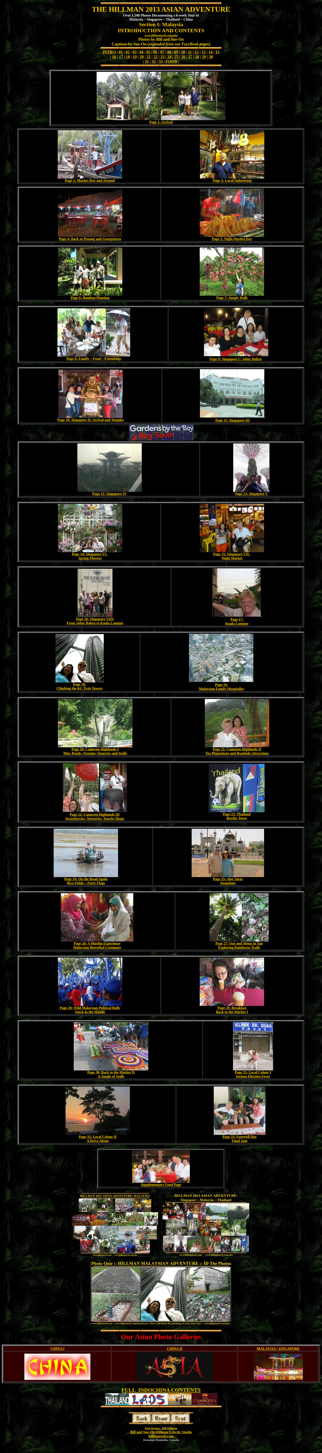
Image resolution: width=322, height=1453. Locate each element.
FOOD (171, 61)
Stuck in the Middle (90, 1012)
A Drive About (98, 1141)
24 (169, 57)
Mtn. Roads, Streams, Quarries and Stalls (95, 753)
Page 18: (79, 684)
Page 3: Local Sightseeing (232, 180)
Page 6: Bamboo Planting (90, 298)
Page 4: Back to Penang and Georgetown (90, 239)
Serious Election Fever (253, 1076)
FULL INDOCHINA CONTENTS (161, 1390)
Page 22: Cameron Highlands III (95, 814)
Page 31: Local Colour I (253, 1072)
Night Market (232, 558)
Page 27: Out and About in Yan (239, 943)
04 (142, 52)
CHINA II (174, 1349)
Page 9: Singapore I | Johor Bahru (236, 359)
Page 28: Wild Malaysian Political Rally (90, 1008)
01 (121, 52)
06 (155, 52)
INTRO (109, 52)
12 (197, 52)
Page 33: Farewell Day (239, 1137)
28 (197, 57)
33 (161, 61)
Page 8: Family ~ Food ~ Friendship (93, 358)
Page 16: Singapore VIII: (95, 619)
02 (128, 52)
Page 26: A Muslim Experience (97, 943)
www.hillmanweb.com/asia (160, 35)
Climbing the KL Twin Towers (80, 688)
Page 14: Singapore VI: (90, 554)
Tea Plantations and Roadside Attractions (237, 753)
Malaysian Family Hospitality (221, 689)
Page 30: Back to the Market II (111, 1072)
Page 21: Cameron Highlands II (237, 749)
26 (183, 57)
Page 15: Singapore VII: (232, 554)
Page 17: (237, 619)
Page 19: (221, 685)
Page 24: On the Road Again (86, 879)
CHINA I (58, 1349)
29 (204, 57)
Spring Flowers (90, 558)
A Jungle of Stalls (111, 1076)
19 (135, 57)
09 (176, 52)
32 (154, 61)
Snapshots (227, 883)
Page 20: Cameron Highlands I (95, 749)
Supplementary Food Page (161, 1185)
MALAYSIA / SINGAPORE (278, 1349)
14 (210, 52)
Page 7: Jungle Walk (232, 298)
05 (148, 52)
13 (203, 52)
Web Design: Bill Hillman (161, 1428)
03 (135, 52)
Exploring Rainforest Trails (239, 947)
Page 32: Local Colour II (98, 1137)
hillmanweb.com (161, 1436)
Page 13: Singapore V (251, 494)
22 (156, 57)
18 (128, 57)
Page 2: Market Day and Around (90, 180)
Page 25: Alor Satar (228, 879)
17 (121, 57)
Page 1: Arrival (161, 122)
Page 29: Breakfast (232, 1008)
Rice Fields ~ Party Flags (86, 883)
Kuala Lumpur (237, 623)
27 (190, 57)
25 (176, 57)
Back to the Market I (232, 1012)
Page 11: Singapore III (232, 420)
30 (211, 57)
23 (162, 57)
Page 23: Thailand (236, 814)
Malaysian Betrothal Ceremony (97, 947)
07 (162, 52)
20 (142, 57)
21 (149, 57)
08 (169, 52)
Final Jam (239, 1141)
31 (147, 61)
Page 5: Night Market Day (232, 239)
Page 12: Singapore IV (109, 494)
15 (217, 52)
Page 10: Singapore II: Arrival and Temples (90, 420)
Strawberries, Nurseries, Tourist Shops (94, 818)
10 (183, 52)
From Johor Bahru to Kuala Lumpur (95, 623)
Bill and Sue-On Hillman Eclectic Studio (161, 1432)
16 (114, 57)
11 (190, 52)
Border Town (237, 818)
